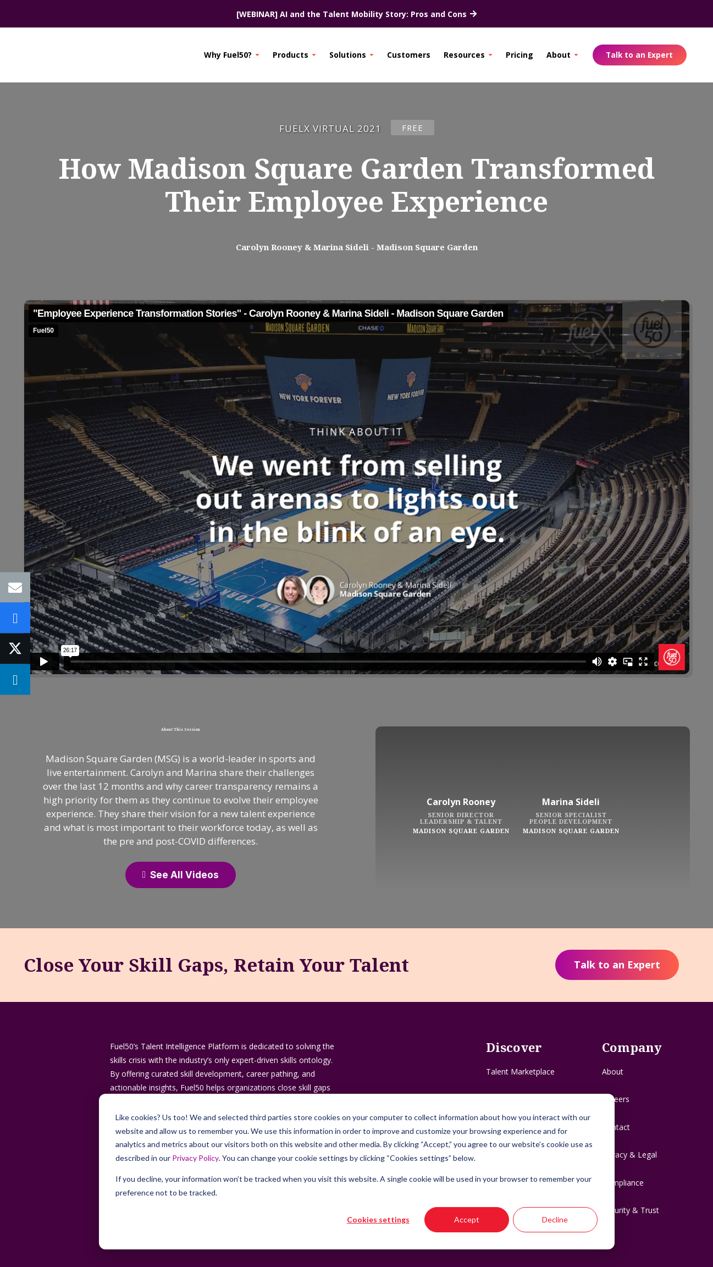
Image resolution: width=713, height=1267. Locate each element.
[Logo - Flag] (58, 54)
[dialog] (357, 1171)
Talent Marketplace (520, 1071)
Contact (616, 1127)
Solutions (347, 54)
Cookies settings (378, 1219)
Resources (464, 54)
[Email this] (15, 587)
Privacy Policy (195, 1158)
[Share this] (15, 618)
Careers (615, 1099)
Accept (466, 1219)
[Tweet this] (15, 649)
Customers (408, 54)
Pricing (519, 54)
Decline (555, 1219)
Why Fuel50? (228, 54)
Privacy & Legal (629, 1154)
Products (290, 54)
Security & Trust (630, 1210)
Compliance (623, 1182)
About (558, 54)
